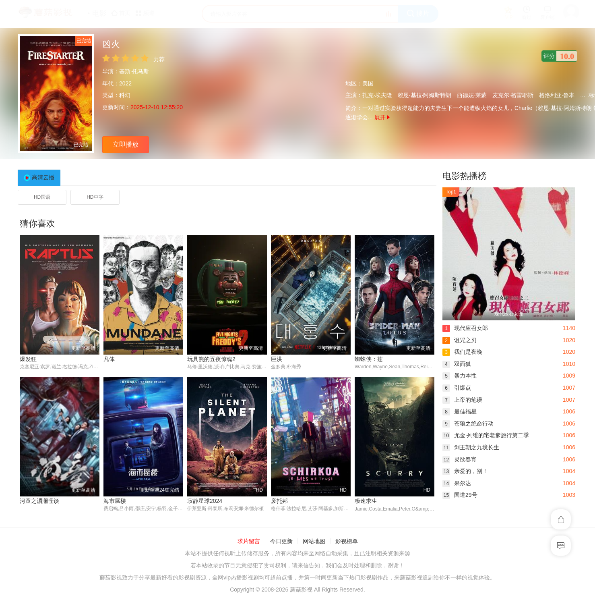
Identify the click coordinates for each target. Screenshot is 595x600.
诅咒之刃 (459, 340)
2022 (125, 83)
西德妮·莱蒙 (472, 95)
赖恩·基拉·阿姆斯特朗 (425, 95)
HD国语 (42, 197)
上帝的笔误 (462, 400)
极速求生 (366, 501)
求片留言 (249, 541)
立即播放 (125, 144)
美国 (368, 83)
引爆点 (456, 387)
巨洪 (276, 359)
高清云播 (43, 177)
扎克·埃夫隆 (377, 95)
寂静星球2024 (204, 501)
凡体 (109, 359)
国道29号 (459, 495)
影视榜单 (346, 541)
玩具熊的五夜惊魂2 (211, 359)
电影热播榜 (464, 176)
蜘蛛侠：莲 (369, 359)
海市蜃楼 (114, 501)
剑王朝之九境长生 (470, 447)
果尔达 (456, 483)
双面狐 (456, 364)
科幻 (124, 95)
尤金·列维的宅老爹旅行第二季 (485, 435)
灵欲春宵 (459, 459)
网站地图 (314, 541)
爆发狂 (28, 359)
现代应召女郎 (465, 328)
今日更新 (281, 541)
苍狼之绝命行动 (468, 423)
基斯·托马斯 (134, 71)
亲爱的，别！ (465, 471)
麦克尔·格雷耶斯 (512, 95)
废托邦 (279, 501)
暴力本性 (459, 375)
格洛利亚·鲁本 (556, 95)
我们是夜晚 (462, 352)
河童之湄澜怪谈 (39, 501)
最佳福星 (459, 411)
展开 (382, 117)
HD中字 (95, 197)
